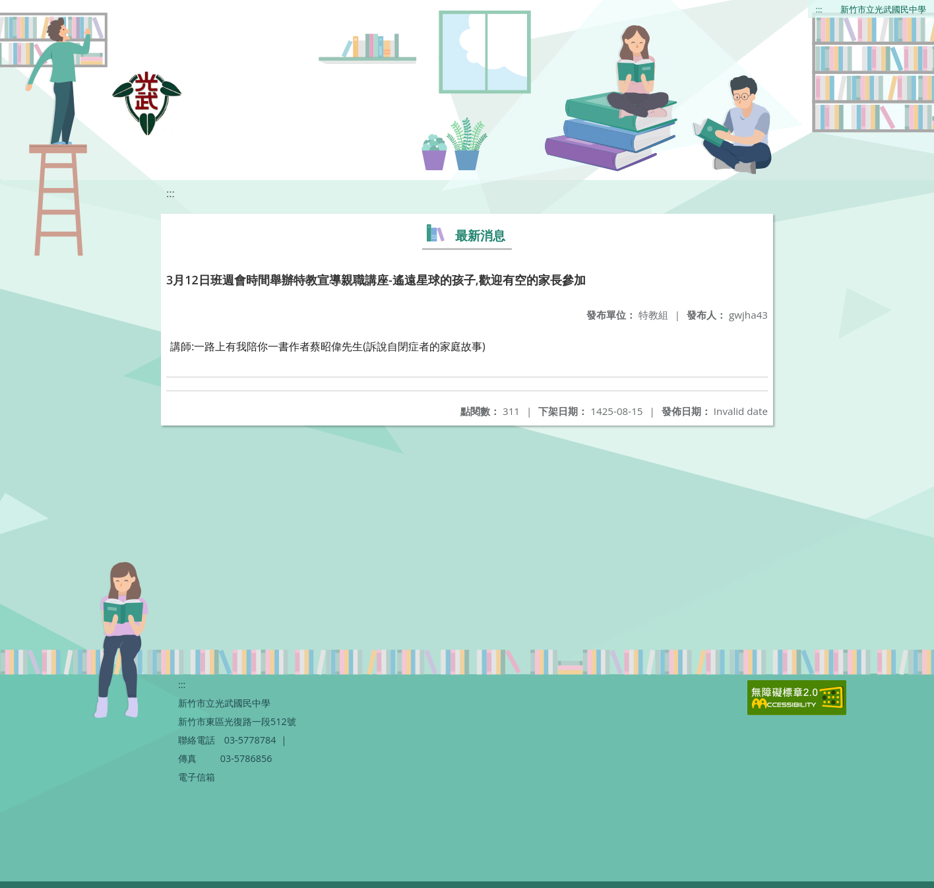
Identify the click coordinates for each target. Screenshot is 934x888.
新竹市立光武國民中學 (883, 9)
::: (819, 9)
